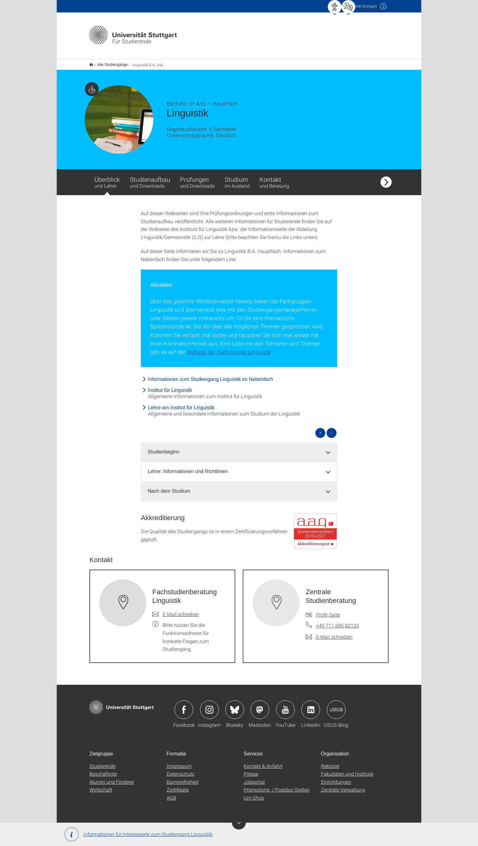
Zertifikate (178, 785)
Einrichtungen (336, 777)
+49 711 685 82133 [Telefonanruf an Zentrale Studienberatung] (337, 621)
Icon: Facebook (183, 705)
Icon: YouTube (285, 705)
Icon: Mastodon (260, 705)
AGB (171, 793)
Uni (360, 6)
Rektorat (330, 762)
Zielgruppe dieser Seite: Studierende (92, 85)
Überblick (107, 181)
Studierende (102, 762)
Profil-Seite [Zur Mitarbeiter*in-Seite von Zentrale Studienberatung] (328, 610)
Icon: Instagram (209, 705)
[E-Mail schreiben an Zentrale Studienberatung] (329, 633)
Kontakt (274, 178)
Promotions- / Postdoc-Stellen (277, 785)
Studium (237, 178)
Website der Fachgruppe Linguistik (229, 347)
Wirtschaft (100, 785)
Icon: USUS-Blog (336, 705)
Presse (251, 769)
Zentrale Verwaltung (343, 785)
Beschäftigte (103, 769)
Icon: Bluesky (234, 705)
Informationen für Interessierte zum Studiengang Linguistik (139, 834)
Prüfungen (197, 178)
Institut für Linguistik (170, 386)
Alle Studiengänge (109, 62)
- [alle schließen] (331, 428)
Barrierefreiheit (182, 777)
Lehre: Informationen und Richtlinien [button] (188, 467)
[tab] (239, 448)
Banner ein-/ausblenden (239, 822)
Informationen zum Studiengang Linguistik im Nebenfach (210, 375)
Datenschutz (180, 769)
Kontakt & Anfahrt (263, 762)
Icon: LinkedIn (310, 705)
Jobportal (254, 777)
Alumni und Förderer (111, 777)
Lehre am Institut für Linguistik (181, 403)
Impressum (179, 762)
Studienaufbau (150, 178)
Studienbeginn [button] (163, 447)
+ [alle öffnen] (320, 428)
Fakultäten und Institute (347, 769)
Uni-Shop (254, 793)
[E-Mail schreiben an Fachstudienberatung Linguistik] (175, 610)
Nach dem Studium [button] (169, 487)
